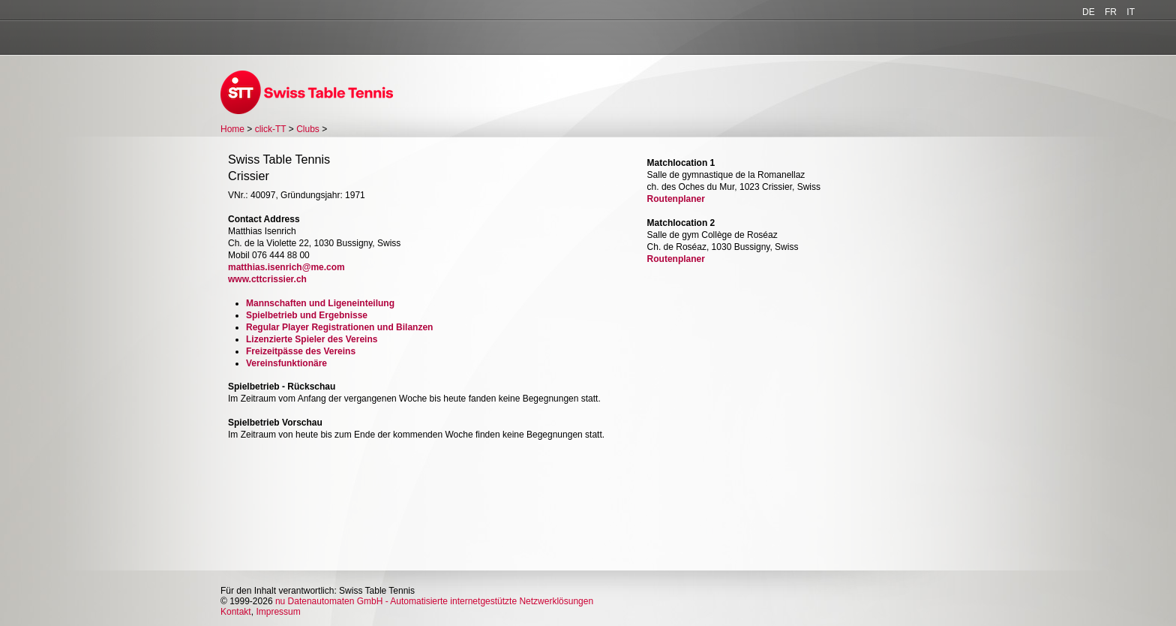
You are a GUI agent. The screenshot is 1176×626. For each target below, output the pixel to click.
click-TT (270, 129)
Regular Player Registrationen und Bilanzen (339, 327)
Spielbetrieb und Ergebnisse (307, 315)
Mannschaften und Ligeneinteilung (320, 303)
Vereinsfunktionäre (286, 363)
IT (1130, 12)
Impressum (278, 611)
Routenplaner (676, 199)
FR (1111, 12)
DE (1088, 12)
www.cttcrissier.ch (267, 279)
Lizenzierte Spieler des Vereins (311, 339)
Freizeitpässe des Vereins (301, 351)
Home (232, 129)
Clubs (308, 129)
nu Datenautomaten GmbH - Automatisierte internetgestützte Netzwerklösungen (434, 601)
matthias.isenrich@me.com (286, 267)
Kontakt (235, 611)
